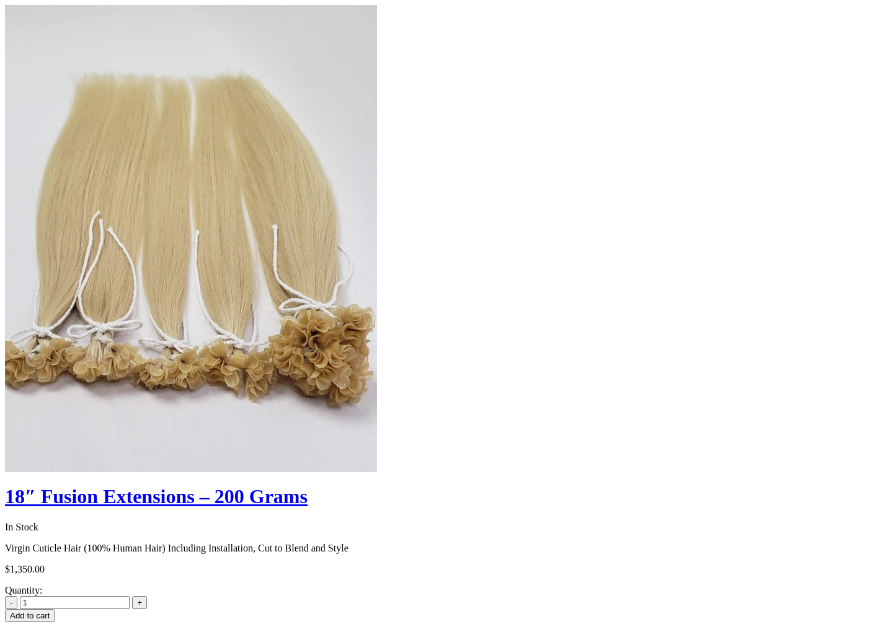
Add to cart (30, 615)
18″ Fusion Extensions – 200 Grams (156, 496)
